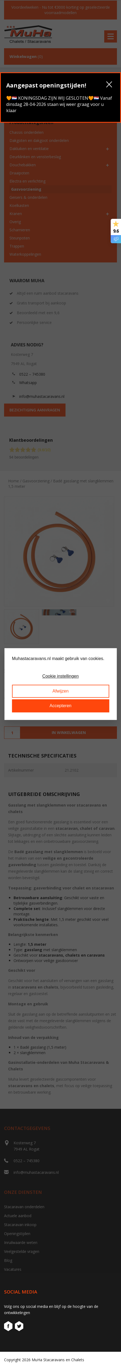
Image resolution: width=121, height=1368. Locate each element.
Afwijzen (61, 691)
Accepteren (60, 705)
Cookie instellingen (60, 676)
